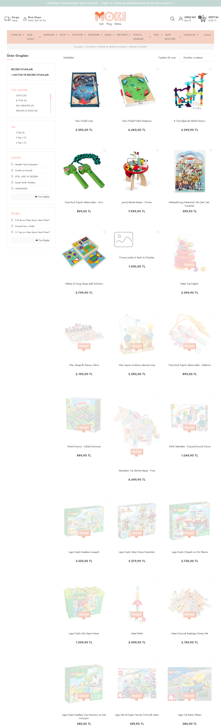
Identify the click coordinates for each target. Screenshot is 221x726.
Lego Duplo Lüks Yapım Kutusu (84, 633)
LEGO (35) (21, 95)
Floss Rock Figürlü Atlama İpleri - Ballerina (190, 365)
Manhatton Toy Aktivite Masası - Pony (137, 470)
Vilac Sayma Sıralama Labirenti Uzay (137, 365)
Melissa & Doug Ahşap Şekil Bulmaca (84, 283)
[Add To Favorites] (104, 69)
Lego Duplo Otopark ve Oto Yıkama (190, 552)
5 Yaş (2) (20, 132)
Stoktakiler (68, 57)
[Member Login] (187, 19)
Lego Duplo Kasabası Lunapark (84, 552)
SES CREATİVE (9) (25, 105)
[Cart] (209, 18)
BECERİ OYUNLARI (138, 46)
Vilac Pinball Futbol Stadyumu (137, 121)
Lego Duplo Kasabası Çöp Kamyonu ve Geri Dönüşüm (84, 716)
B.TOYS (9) (21, 100)
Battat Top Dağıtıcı (190, 283)
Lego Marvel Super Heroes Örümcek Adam (137, 715)
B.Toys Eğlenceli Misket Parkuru (189, 121)
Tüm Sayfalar (42, 196)
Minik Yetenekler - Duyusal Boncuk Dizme (189, 446)
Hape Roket (137, 633)
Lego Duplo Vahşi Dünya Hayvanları (137, 552)
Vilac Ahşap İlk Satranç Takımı (84, 365)
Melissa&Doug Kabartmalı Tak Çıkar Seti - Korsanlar (189, 204)
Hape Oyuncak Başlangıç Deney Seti (189, 633)
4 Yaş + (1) (21, 142)
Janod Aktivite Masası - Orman (137, 202)
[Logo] (110, 19)
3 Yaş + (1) (21, 137)
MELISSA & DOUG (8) (26, 110)
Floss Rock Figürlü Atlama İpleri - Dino (84, 202)
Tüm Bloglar (43, 240)
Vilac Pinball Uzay (84, 121)
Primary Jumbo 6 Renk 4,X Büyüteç (136, 257)
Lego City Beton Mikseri (189, 715)
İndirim (207, 34)
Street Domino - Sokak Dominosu (84, 446)
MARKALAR (189, 34)
